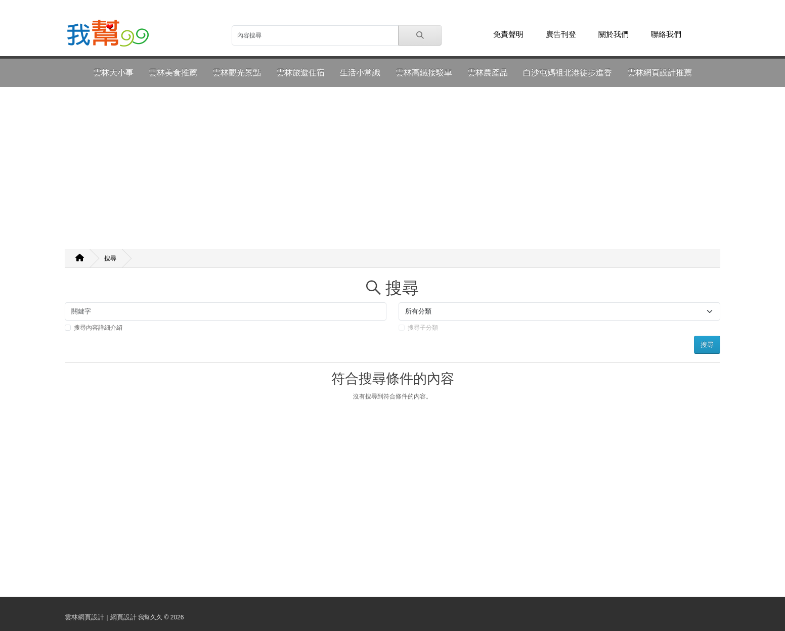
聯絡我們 (666, 34)
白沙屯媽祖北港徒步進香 (567, 72)
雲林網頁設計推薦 (659, 72)
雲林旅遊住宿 (300, 72)
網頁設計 (123, 617)
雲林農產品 (487, 72)
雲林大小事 (113, 72)
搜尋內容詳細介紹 (98, 327)
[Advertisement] (392, 168)
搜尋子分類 (423, 327)
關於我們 (613, 34)
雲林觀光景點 (236, 72)
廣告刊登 (561, 34)
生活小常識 (360, 72)
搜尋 (110, 258)
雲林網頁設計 (84, 617)
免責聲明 (508, 34)
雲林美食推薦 (173, 72)
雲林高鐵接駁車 (424, 72)
